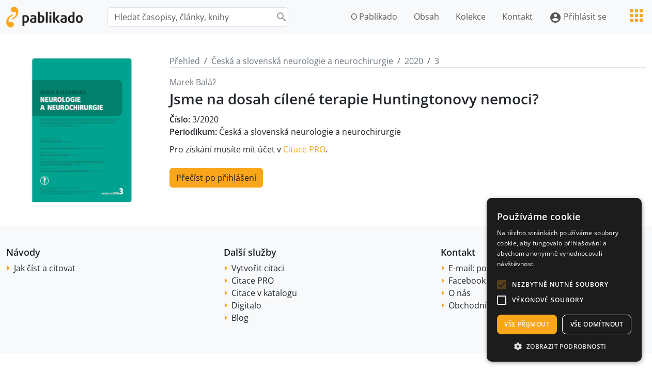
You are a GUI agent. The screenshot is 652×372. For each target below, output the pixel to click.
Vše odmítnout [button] (597, 324)
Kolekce (471, 16)
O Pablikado (374, 16)
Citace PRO (304, 149)
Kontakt (517, 16)
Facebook (467, 280)
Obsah (426, 16)
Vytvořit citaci (257, 268)
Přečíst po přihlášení (216, 177)
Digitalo (246, 305)
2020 (414, 61)
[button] (501, 284)
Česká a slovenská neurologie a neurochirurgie (302, 61)
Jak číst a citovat (44, 268)
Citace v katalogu (264, 293)
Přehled (184, 61)
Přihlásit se (578, 17)
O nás (459, 293)
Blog (240, 317)
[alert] (564, 280)
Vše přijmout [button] (527, 324)
